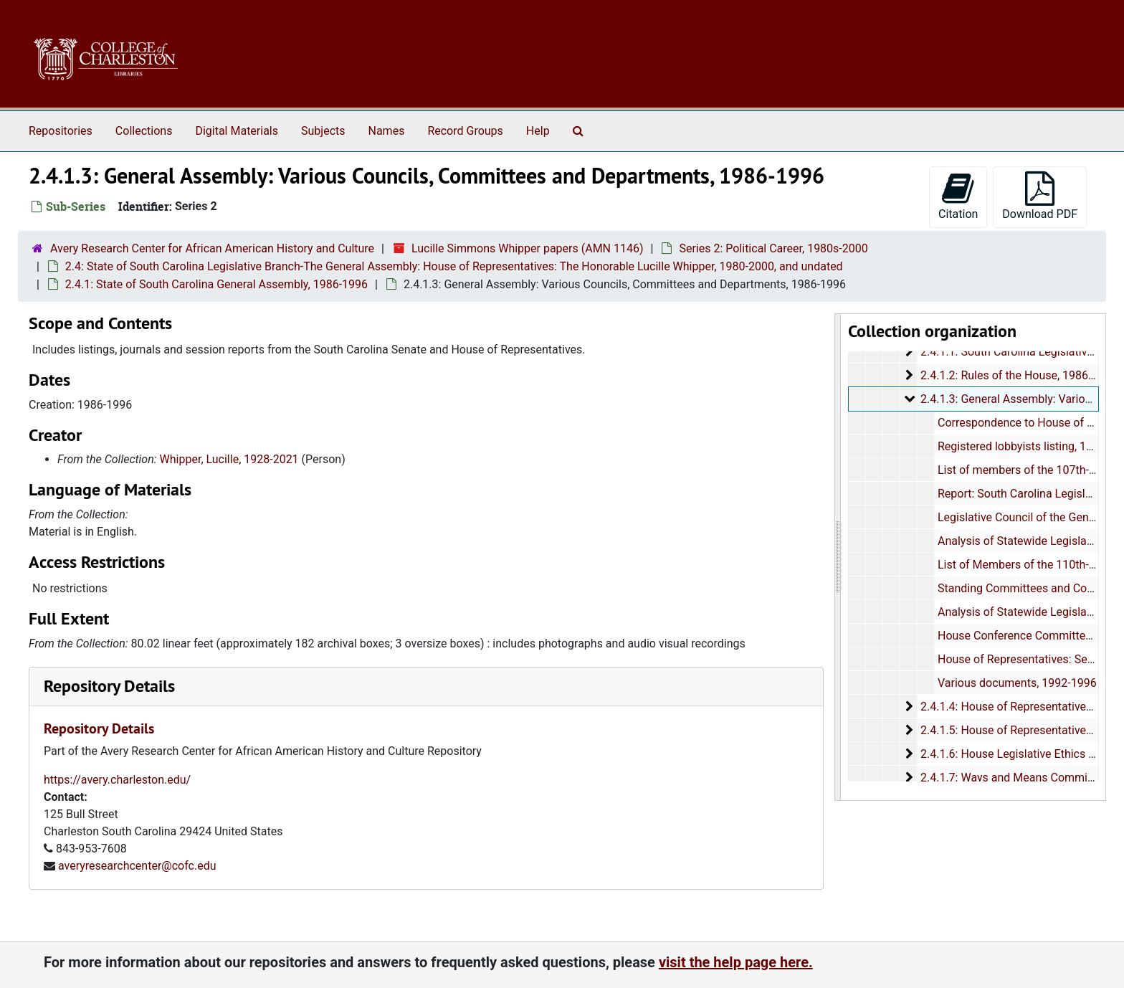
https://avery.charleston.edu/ (117, 780)
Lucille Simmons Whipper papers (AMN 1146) (527, 248)
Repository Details (109, 686)
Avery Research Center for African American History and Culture (212, 248)
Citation (958, 196)
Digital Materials (236, 131)
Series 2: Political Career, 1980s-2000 (773, 248)
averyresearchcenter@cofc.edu (137, 866)
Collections (144, 131)
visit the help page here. (736, 962)
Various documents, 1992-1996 (1016, 683)
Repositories (60, 131)
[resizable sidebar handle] (838, 557)
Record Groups (465, 131)
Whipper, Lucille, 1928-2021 (229, 459)
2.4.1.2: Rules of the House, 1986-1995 (1018, 375)
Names (386, 131)
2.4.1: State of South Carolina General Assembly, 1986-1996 (216, 284)
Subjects (323, 131)
